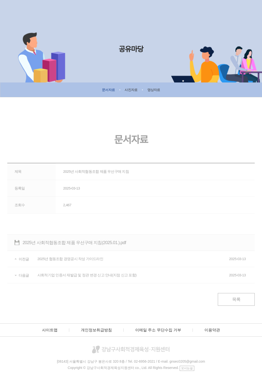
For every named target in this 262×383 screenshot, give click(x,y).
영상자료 (153, 90)
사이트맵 (50, 330)
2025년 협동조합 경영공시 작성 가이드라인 (141, 261)
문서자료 (108, 90)
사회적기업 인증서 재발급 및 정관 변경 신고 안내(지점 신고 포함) (141, 277)
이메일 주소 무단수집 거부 (158, 330)
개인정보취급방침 (96, 330)
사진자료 (131, 90)
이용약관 (212, 330)
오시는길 (187, 368)
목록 (236, 302)
